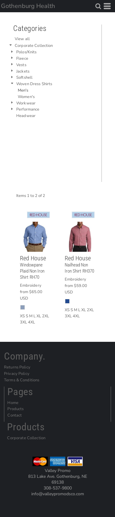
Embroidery (30, 285)
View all (22, 39)
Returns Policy (17, 367)
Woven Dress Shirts (34, 84)
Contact (14, 415)
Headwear (26, 116)
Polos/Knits (26, 52)
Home (12, 403)
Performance (27, 109)
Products (15, 409)
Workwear (26, 103)
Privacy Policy (16, 373)
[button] (98, 6)
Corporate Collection (34, 45)
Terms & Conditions (21, 380)
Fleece (22, 58)
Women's (26, 97)
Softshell (24, 77)
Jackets (22, 71)
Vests (21, 65)
